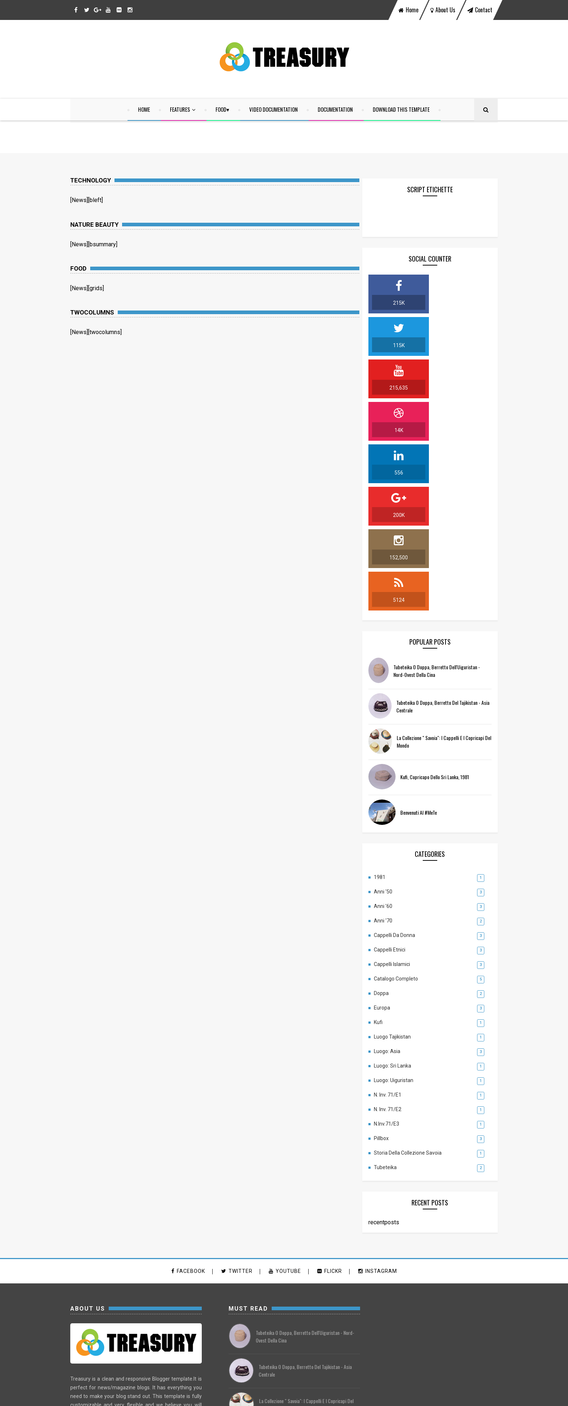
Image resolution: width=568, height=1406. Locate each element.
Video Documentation (274, 110)
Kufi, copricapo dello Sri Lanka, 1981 (442, 608)
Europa (389, 839)
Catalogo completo (403, 810)
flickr (329, 1103)
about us (442, 9)
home (408, 9)
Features (180, 110)
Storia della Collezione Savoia (415, 984)
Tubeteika (392, 999)
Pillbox (388, 970)
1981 (387, 708)
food (221, 110)
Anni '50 (390, 723)
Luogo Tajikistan (399, 868)
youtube (285, 1103)
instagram (377, 1103)
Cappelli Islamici (399, 795)
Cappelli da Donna (401, 766)
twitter (236, 1103)
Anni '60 (390, 737)
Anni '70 (390, 752)
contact (479, 9)
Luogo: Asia (394, 882)
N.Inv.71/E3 (393, 955)
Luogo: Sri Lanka (399, 897)
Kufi (385, 853)
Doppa (388, 824)
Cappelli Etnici (397, 781)
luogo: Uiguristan (401, 911)
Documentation (335, 110)
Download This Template (401, 110)
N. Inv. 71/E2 (395, 941)
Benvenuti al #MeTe (426, 643)
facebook (188, 1103)
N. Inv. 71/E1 (395, 926)
